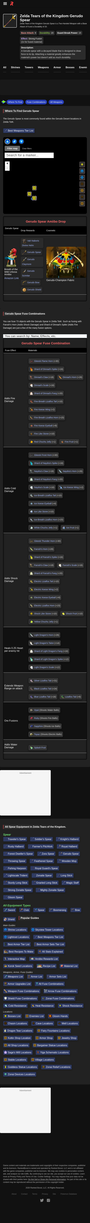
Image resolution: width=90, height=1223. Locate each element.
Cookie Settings (44, 1177)
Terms (34, 1194)
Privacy (45, 1194)
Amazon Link (11, 278)
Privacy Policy (16, 1177)
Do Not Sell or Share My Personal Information (47, 1179)
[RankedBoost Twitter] (42, 1200)
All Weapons (56, 102)
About (14, 1194)
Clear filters (27, 149)
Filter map (12, 148)
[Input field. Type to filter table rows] (45, 336)
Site (54, 1194)
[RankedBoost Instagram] (48, 1200)
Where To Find (15, 102)
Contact (24, 1194)
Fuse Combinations (36, 102)
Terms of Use (31, 1177)
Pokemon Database (69, 1194)
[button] (29, 194)
